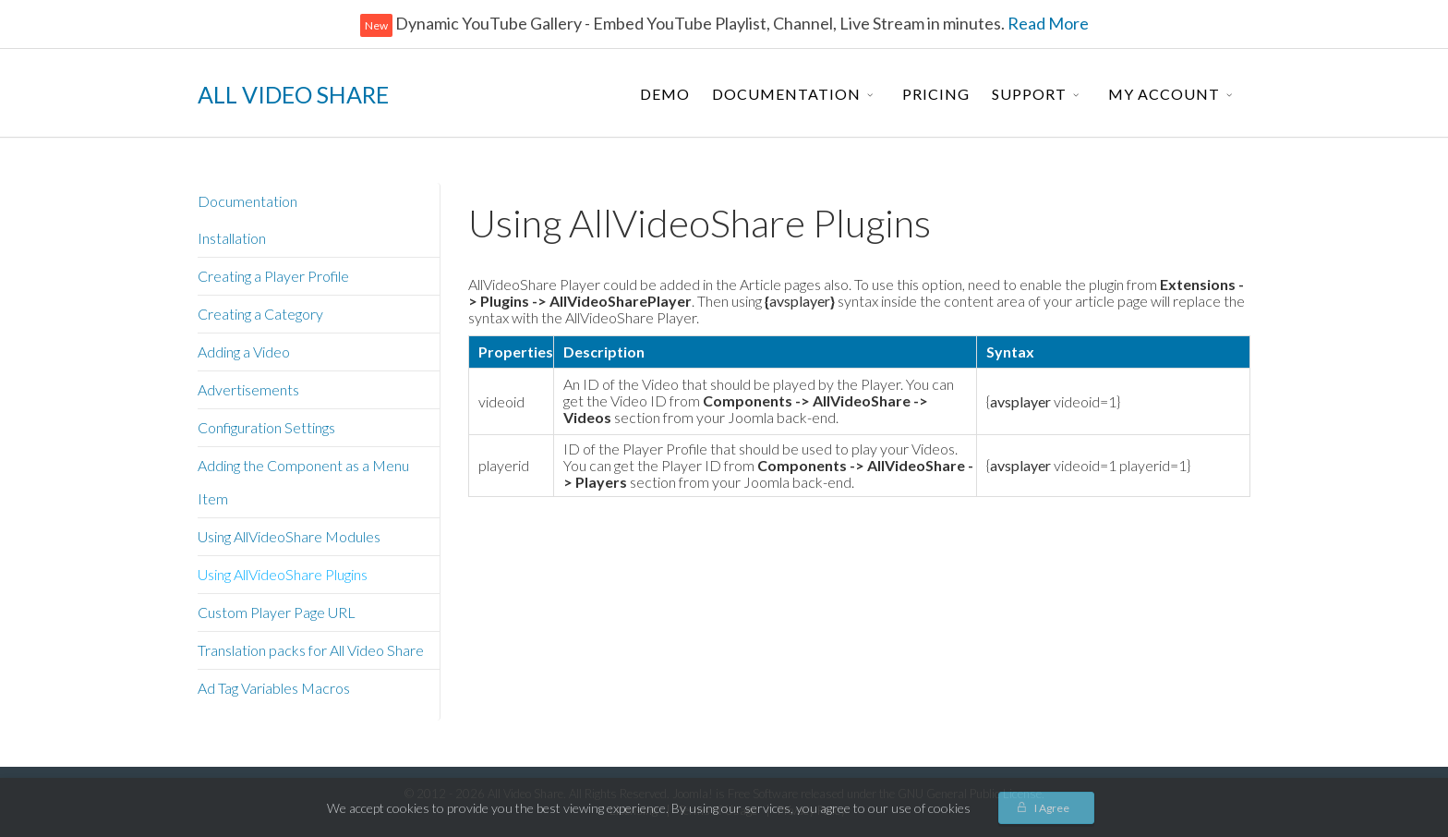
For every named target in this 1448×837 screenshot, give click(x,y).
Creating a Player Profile (273, 276)
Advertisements (248, 389)
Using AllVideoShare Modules (289, 536)
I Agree (1051, 808)
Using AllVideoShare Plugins (283, 574)
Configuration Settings (266, 427)
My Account (1164, 94)
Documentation (786, 94)
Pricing (936, 94)
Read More (1047, 23)
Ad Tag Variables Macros (274, 688)
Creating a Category (260, 313)
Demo (665, 94)
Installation (232, 238)
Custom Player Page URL (277, 612)
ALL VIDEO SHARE (293, 94)
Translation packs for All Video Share (311, 650)
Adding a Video (244, 351)
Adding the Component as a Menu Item (303, 481)
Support (1029, 94)
